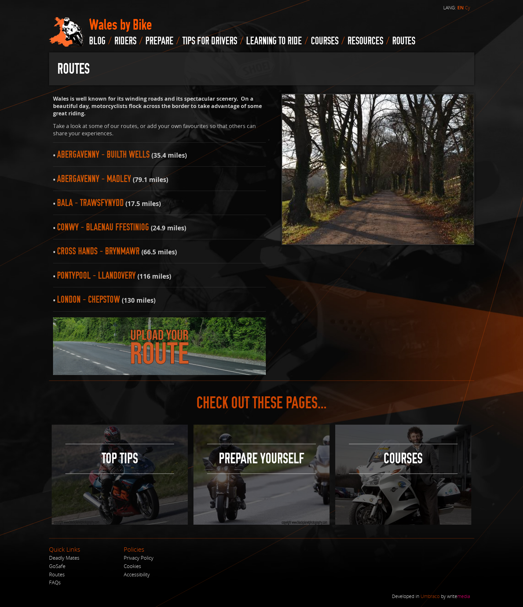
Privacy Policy (138, 557)
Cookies (132, 566)
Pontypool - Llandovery (96, 275)
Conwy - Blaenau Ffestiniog (103, 227)
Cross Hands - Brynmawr (98, 251)
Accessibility (137, 574)
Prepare (159, 41)
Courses (325, 41)
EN (460, 7)
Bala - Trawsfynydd (90, 202)
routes (403, 41)
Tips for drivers (209, 41)
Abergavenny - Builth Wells (103, 154)
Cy (467, 7)
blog (97, 41)
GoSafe (57, 566)
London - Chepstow (88, 299)
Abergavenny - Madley (94, 178)
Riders (125, 41)
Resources (365, 41)
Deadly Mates (64, 557)
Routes (57, 574)
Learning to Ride (274, 41)
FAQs (55, 582)
